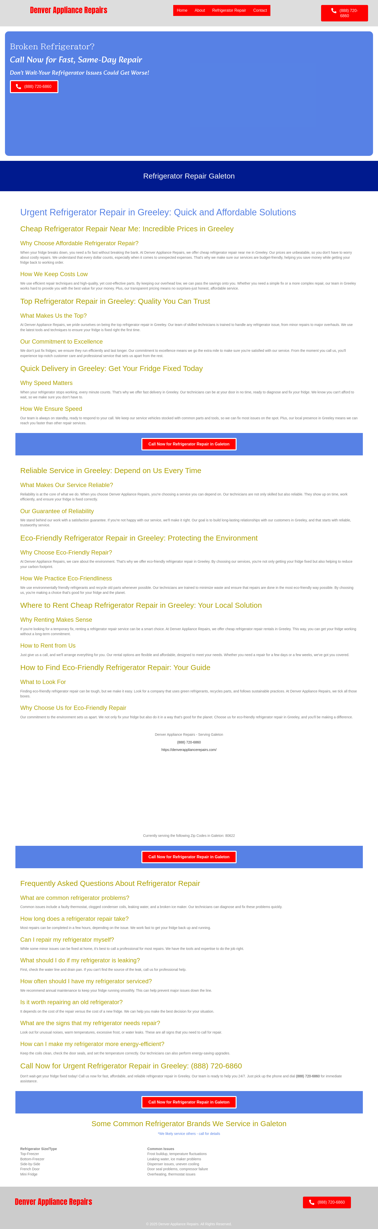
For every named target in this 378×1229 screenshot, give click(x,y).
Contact (260, 10)
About (200, 10)
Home (182, 10)
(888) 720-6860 (189, 742)
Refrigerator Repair (229, 10)
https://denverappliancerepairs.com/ (189, 750)
